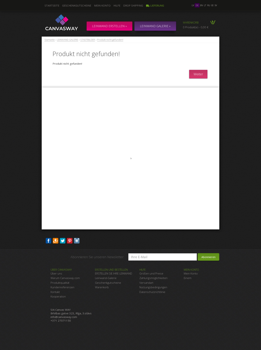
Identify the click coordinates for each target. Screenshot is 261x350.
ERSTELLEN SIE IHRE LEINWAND (113, 273)
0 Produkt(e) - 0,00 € (195, 27)
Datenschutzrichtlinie (152, 292)
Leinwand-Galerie (106, 278)
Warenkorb (191, 22)
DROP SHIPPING (133, 5)
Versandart (146, 282)
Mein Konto (102, 5)
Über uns (56, 273)
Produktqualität (60, 282)
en (201, 5)
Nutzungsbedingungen (153, 287)
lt (205, 5)
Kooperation (58, 296)
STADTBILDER (87, 39)
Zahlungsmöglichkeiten (153, 278)
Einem (187, 278)
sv (216, 5)
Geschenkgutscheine (76, 5)
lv (193, 5)
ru (208, 5)
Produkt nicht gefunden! (110, 39)
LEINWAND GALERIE (67, 39)
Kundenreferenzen (62, 287)
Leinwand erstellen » (109, 26)
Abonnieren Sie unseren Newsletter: (97, 257)
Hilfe (116, 5)
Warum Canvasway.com (65, 278)
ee (212, 5)
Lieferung (155, 5)
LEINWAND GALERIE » (155, 26)
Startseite (49, 39)
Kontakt (55, 292)
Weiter (198, 74)
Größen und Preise (151, 273)
